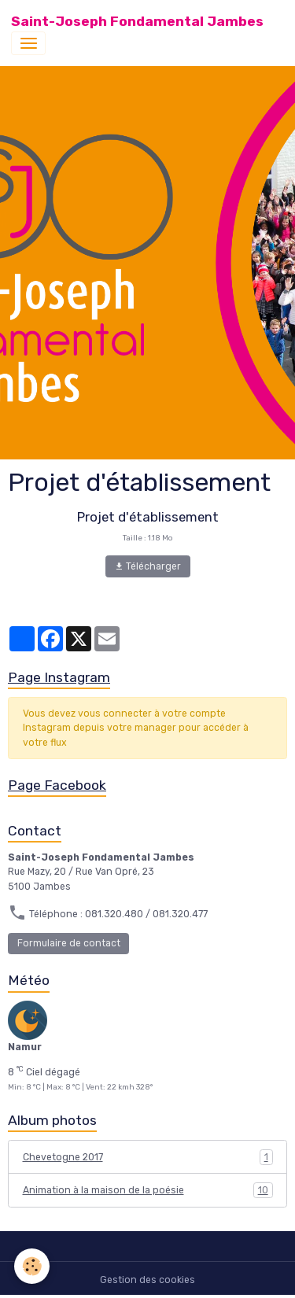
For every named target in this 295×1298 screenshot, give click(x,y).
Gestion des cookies (147, 1279)
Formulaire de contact (68, 943)
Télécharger (147, 567)
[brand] (137, 21)
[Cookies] (32, 1266)
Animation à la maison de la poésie (148, 1190)
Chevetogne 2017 (148, 1157)
